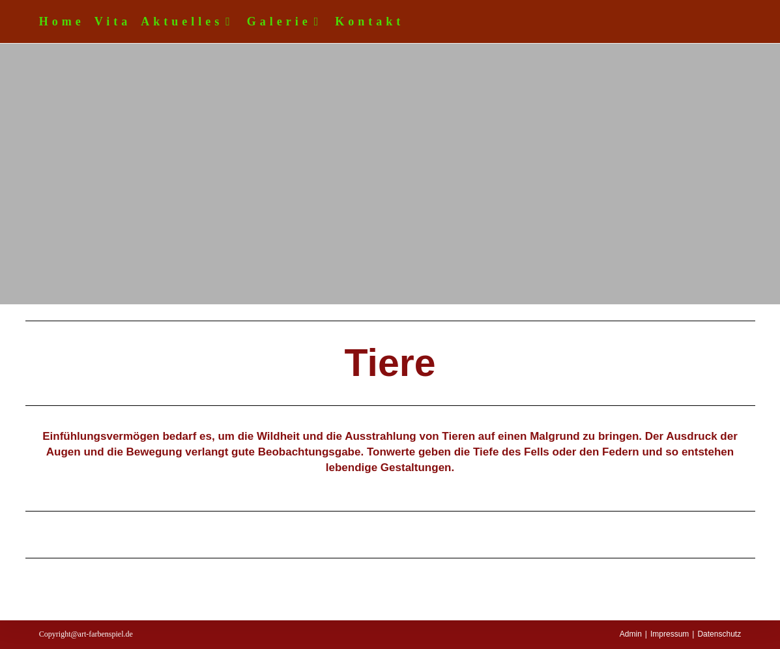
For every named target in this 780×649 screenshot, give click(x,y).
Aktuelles (189, 21)
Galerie (286, 21)
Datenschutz (719, 634)
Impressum (669, 634)
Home (62, 21)
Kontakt (369, 21)
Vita (112, 21)
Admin (631, 634)
